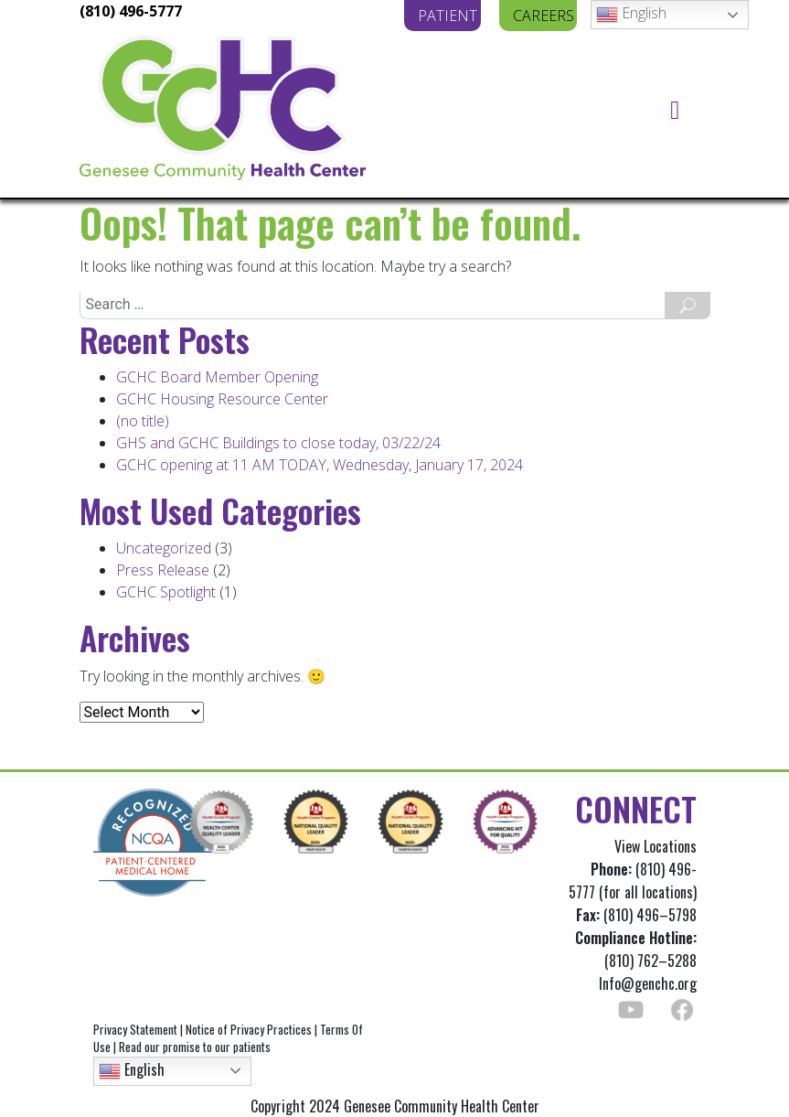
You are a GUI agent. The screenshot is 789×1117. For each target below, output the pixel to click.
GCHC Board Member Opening (217, 377)
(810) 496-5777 (131, 11)
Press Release (162, 570)
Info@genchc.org (648, 983)
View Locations (655, 846)
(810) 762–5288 (636, 949)
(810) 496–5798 (650, 915)
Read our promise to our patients (195, 1046)
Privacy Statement (135, 1029)
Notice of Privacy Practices (249, 1029)
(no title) (142, 421)
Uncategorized (163, 548)
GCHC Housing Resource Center (222, 399)
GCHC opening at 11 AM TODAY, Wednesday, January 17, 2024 (319, 465)
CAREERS (543, 15)
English (631, 14)
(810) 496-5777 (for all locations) (633, 880)
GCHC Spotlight (166, 592)
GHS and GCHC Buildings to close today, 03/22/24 (278, 443)
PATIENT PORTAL (450, 15)
